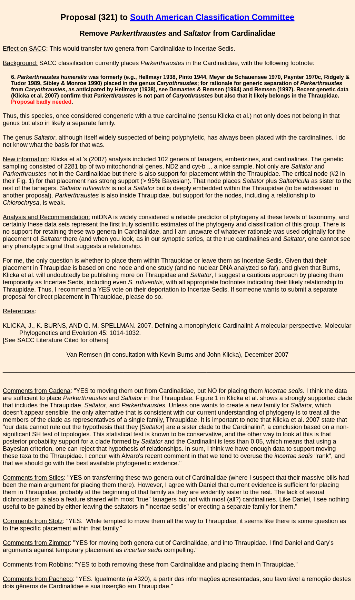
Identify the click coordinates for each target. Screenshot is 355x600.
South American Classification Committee (212, 17)
